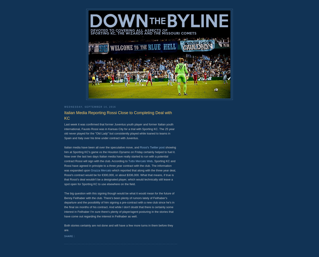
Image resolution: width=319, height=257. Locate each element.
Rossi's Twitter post (152, 147)
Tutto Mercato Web (140, 161)
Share (68, 236)
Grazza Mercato (101, 170)
